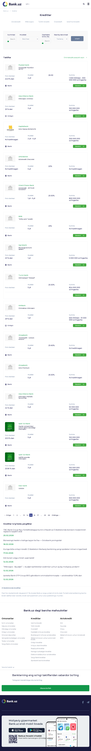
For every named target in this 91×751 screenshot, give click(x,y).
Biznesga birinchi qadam (25, 248)
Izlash (77, 39)
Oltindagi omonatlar (9, 629)
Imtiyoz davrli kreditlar (39, 645)
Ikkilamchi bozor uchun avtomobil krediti (43, 638)
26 (49, 515)
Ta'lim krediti (43, 22)
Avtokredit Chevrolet (26, 159)
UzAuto (21, 488)
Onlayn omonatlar (8, 632)
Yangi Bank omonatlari (10, 644)
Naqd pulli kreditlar (37, 648)
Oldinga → (56, 515)
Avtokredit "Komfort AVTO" (26, 68)
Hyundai (63, 626)
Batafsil (79, 86)
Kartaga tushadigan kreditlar (41, 651)
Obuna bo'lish (45, 688)
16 (34, 515)
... (20, 515)
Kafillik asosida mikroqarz (24, 458)
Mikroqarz (29, 22)
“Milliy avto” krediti (26, 219)
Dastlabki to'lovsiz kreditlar (40, 632)
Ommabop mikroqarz (27, 308)
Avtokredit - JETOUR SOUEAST (26, 188)
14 (27, 515)
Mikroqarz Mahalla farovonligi (25, 397)
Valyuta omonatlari (8, 626)
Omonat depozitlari (9, 635)
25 (45, 515)
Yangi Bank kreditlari (38, 657)
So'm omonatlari (8, 623)
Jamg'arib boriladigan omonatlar (13, 638)
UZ (27, 4)
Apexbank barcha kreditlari (40, 660)
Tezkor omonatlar (8, 641)
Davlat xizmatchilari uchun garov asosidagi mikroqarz (27, 428)
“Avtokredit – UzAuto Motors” (26, 338)
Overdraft (58, 22)
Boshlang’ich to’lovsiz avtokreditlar (43, 635)
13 (24, 515)
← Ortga (7, 515)
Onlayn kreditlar (36, 642)
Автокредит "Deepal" (27, 278)
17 (38, 515)
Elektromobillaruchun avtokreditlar (43, 654)
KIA (61, 623)
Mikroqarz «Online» (26, 98)
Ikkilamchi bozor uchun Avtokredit (72, 635)
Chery (62, 629)
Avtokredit (16, 22)
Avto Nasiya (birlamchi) (27, 129)
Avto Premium (24, 368)
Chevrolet (63, 632)
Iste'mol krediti (73, 22)
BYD (61, 638)
